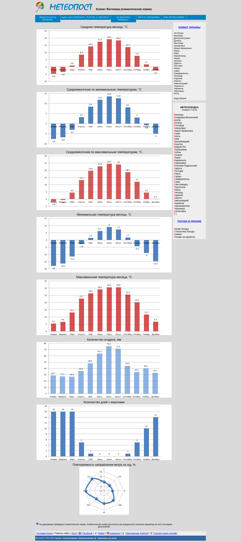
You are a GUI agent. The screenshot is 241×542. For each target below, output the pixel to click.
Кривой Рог (180, 147)
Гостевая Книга (44, 533)
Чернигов (178, 88)
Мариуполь (180, 160)
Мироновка (180, 163)
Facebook (87, 533)
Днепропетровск (182, 38)
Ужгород (178, 76)
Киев (176, 53)
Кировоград (180, 55)
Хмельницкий (180, 83)
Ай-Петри (178, 33)
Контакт (59, 538)
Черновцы (179, 91)
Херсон (177, 81)
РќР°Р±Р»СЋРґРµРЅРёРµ (149, 17)
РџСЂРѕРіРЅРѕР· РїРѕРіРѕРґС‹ (123, 18)
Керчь (177, 50)
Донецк (177, 40)
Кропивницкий (181, 141)
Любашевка (180, 149)
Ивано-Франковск (183, 48)
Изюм (177, 133)
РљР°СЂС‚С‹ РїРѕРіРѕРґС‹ (98, 17)
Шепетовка (180, 211)
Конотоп (178, 144)
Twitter (101, 533)
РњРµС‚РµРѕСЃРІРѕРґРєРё (73, 17)
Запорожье (179, 45)
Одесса (177, 63)
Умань (177, 189)
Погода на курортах (184, 237)
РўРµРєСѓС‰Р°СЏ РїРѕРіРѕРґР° (47, 18)
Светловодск (181, 184)
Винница (178, 35)
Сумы (177, 71)
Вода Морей (180, 98)
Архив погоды (181, 228)
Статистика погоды (184, 231)
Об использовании (70, 538)
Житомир (178, 43)
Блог (74, 533)
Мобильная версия (86, 538)
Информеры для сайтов (107, 538)
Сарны (177, 176)
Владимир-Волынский (186, 117)
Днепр (177, 120)
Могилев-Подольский (185, 165)
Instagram (115, 533)
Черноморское (182, 206)
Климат (178, 234)
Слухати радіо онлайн (165, 533)
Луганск (178, 61)
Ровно (177, 68)
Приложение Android (137, 533)
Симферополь (181, 73)
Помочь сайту (62, 533)
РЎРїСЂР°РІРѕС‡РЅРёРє (174, 17)
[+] (175, 214)
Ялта (176, 93)
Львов (177, 58)
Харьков (178, 78)
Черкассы (179, 86)
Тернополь (179, 187)
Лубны (177, 152)
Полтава (178, 66)
